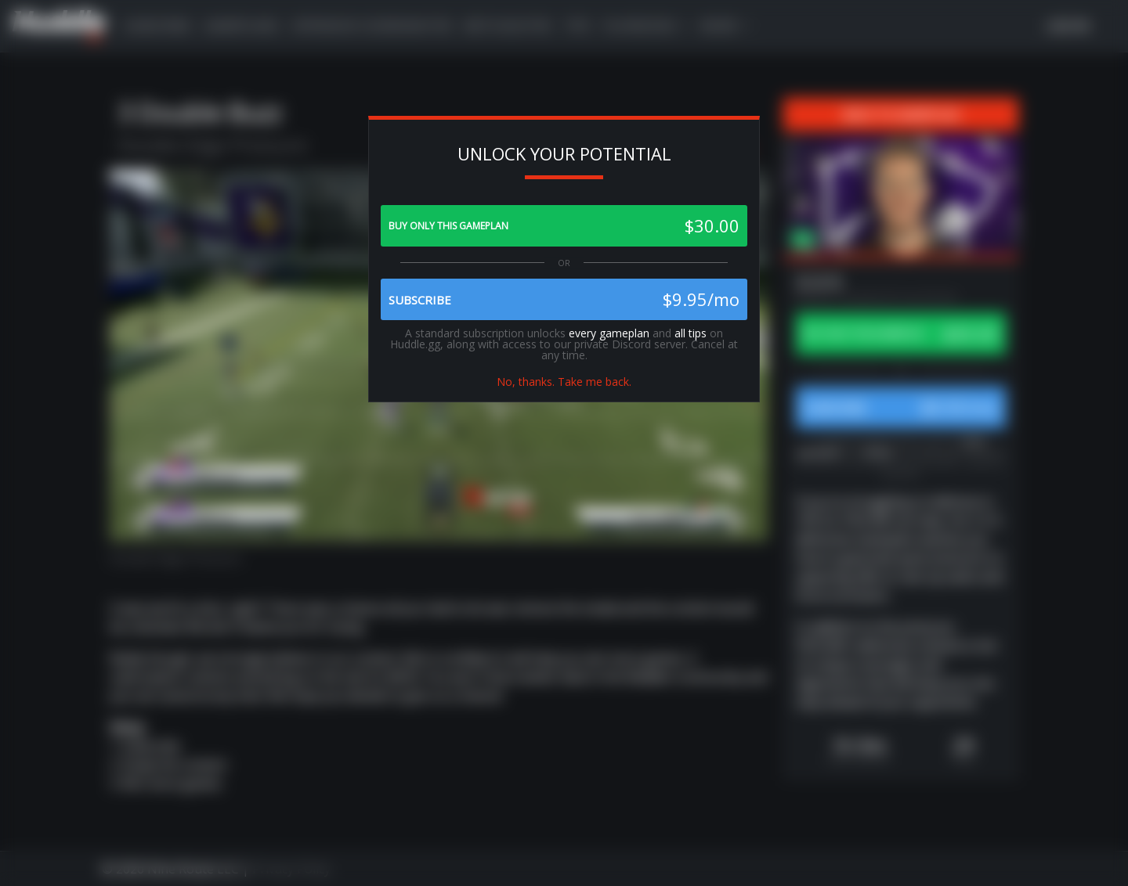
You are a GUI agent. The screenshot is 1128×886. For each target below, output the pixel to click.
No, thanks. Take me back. (564, 381)
